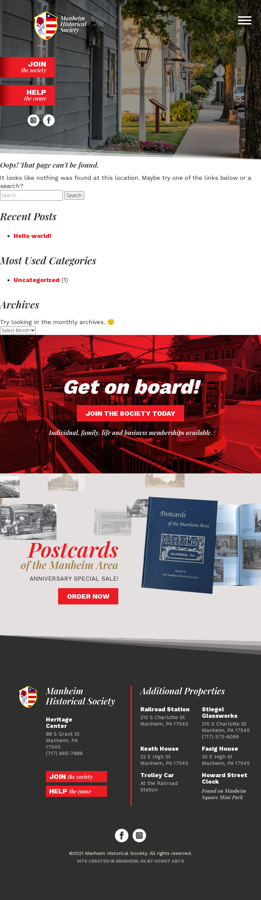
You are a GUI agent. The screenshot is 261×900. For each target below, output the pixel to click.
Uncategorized (36, 279)
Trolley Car (157, 775)
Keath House (159, 749)
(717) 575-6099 (220, 737)
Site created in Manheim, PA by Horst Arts (130, 861)
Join (27, 67)
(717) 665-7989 (64, 753)
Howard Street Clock (224, 778)
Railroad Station (165, 709)
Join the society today (130, 413)
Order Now (88, 596)
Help (27, 95)
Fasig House (220, 749)
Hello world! (33, 235)
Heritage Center (59, 722)
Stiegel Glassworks (220, 712)
